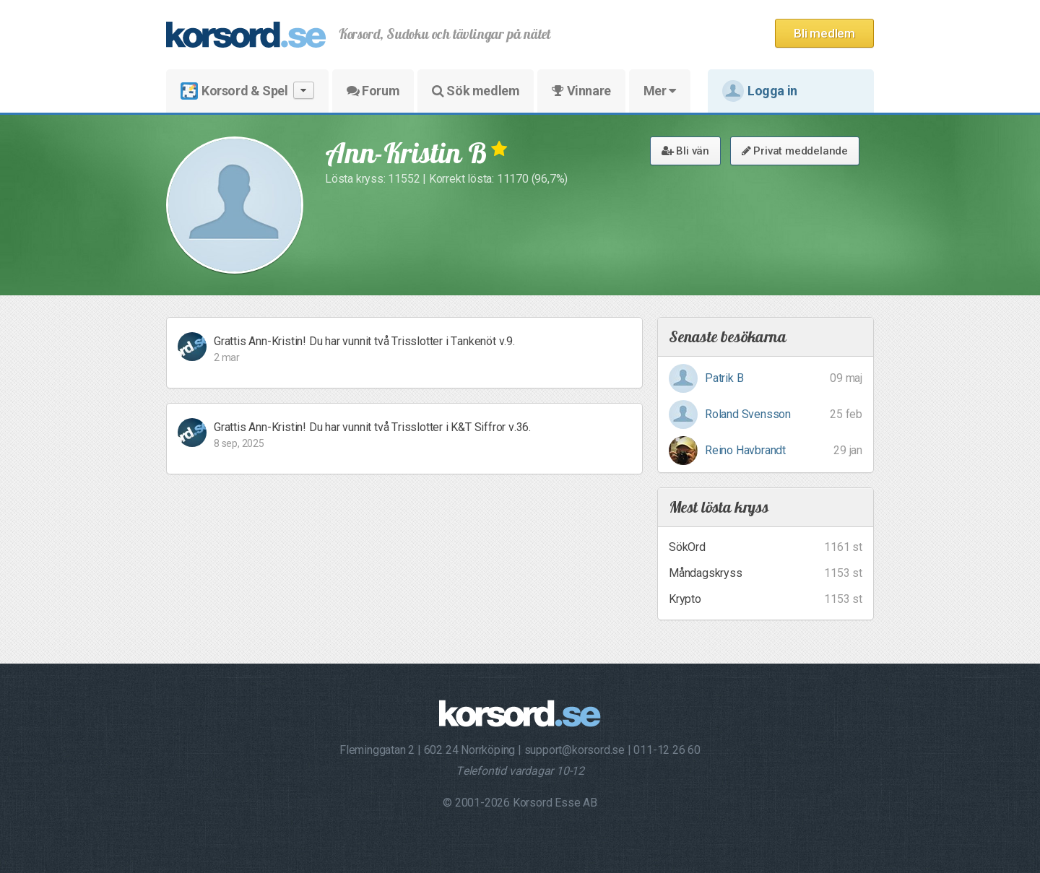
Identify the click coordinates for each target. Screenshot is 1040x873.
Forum (373, 90)
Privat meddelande (795, 150)
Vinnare (581, 90)
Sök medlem (475, 90)
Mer (660, 90)
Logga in (759, 91)
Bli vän (685, 150)
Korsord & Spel (247, 91)
